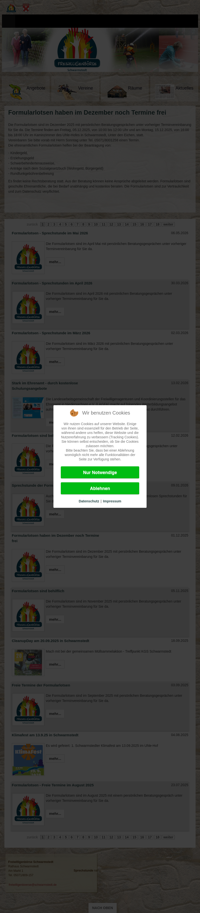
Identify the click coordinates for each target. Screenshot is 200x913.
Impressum (112, 501)
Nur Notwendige (100, 472)
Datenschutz (89, 501)
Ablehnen (100, 488)
